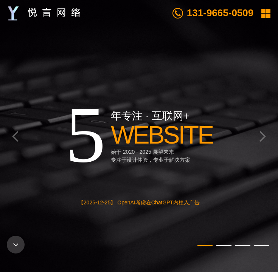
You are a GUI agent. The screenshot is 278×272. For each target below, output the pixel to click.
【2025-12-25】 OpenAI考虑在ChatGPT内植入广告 (139, 202)
